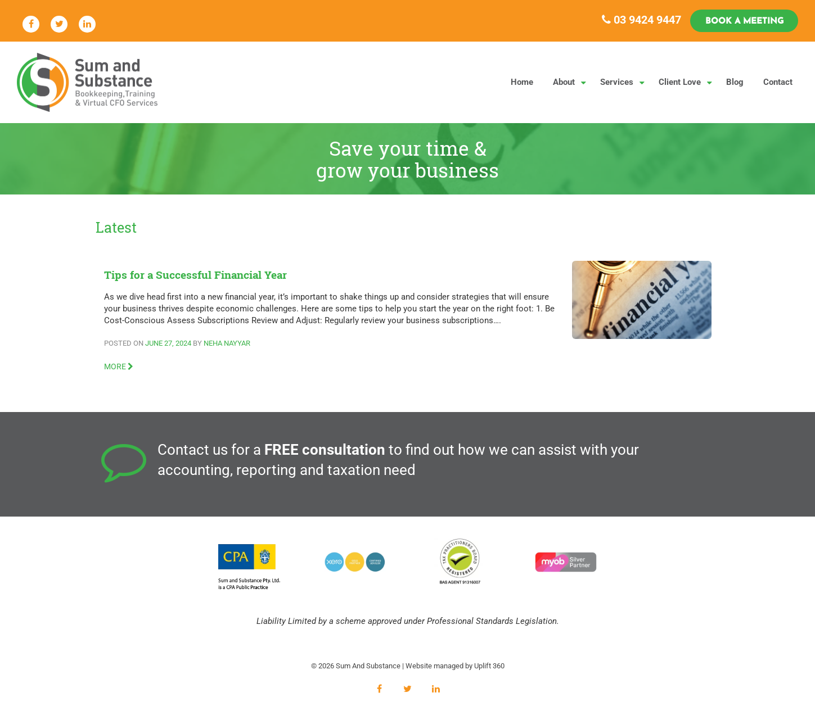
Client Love (680, 82)
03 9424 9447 (641, 19)
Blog (735, 82)
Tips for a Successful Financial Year (195, 275)
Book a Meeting (744, 21)
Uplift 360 (489, 666)
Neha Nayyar (227, 343)
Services (616, 82)
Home (522, 82)
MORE (118, 366)
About (564, 82)
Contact (778, 82)
